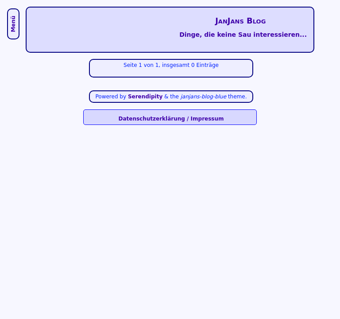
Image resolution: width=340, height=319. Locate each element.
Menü (13, 24)
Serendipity (145, 96)
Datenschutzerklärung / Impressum (171, 119)
